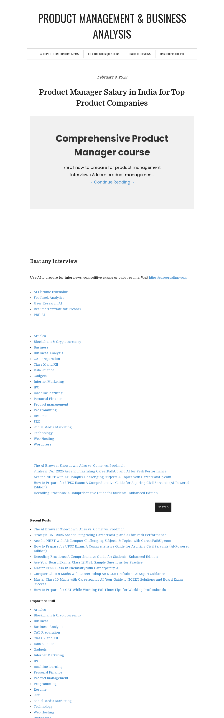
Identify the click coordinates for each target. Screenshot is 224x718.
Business (41, 347)
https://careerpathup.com (168, 277)
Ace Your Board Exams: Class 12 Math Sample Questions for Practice (88, 562)
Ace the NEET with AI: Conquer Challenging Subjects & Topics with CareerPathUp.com (102, 477)
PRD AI (39, 315)
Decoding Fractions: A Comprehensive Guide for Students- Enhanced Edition (96, 493)
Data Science (44, 370)
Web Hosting (44, 438)
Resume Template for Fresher (57, 309)
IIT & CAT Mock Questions (104, 54)
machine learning (48, 393)
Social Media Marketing (53, 427)
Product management (51, 404)
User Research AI (48, 303)
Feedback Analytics (49, 297)
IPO (36, 387)
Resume (40, 416)
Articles (40, 336)
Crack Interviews (140, 54)
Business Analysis (48, 353)
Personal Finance (48, 399)
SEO (37, 421)
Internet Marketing (49, 381)
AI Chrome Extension (51, 292)
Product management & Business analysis (112, 26)
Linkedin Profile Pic (172, 54)
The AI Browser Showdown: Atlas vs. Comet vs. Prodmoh (79, 465)
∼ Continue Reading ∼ (112, 182)
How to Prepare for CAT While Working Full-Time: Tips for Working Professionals (100, 590)
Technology (43, 433)
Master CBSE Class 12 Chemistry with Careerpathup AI (77, 568)
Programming (45, 410)
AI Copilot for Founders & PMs (59, 54)
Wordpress (42, 444)
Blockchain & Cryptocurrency (57, 341)
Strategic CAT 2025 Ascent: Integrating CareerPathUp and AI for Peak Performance (100, 471)
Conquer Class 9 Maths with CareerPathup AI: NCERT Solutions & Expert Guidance (99, 574)
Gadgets (40, 376)
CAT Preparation (47, 359)
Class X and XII (46, 364)
